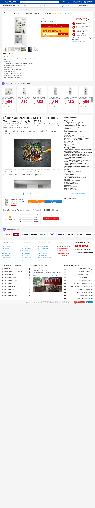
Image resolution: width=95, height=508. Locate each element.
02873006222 (41, 272)
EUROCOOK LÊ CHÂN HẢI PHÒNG (78, 284)
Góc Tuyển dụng (6, 250)
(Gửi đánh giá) (66, 13)
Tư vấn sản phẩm (24, 246)
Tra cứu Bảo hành (42, 255)
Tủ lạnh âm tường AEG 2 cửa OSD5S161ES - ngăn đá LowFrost (24, 99)
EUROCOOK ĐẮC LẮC (16, 293)
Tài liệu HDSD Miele (25, 253)
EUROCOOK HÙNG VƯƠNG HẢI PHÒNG (78, 287)
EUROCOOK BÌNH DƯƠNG (16, 281)
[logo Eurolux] (89, 252)
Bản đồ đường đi (57, 275)
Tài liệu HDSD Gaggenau (26, 250)
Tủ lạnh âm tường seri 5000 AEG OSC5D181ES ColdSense (18, 201)
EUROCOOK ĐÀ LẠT (16, 284)
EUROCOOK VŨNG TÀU (16, 275)
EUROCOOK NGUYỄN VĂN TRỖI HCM (16, 272)
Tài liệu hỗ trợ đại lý (6, 253)
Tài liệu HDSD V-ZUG (25, 255)
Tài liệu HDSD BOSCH (25, 248)
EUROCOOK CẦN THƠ (16, 287)
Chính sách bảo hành (43, 250)
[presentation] (3, 99)
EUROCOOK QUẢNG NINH (78, 293)
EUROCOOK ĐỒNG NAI (16, 278)
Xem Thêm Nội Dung (32, 193)
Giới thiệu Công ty (6, 246)
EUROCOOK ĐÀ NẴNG (78, 272)
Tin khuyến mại (5, 248)
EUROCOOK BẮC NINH (78, 281)
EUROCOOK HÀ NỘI (78, 269)
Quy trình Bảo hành (43, 248)
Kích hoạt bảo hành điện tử (44, 257)
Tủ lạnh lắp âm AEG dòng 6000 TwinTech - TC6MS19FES (85, 99)
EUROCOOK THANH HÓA (78, 290)
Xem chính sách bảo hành (78, 41)
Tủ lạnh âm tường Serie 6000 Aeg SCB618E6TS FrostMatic (39, 99)
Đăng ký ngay (62, 34)
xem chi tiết (80, 27)
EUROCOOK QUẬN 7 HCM (16, 269)
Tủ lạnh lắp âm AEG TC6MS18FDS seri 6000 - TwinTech (55, 99)
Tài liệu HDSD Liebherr (25, 260)
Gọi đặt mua (53, 201)
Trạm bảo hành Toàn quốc (44, 260)
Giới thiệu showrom (38, 275)
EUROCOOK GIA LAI (16, 290)
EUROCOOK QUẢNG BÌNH (78, 298)
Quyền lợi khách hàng (43, 246)
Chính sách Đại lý (6, 255)
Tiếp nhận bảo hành (43, 253)
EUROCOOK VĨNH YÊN (78, 278)
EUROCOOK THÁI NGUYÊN (78, 275)
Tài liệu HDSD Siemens (25, 257)
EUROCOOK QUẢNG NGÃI (16, 295)
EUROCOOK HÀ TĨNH (78, 295)
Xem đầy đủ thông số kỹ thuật (78, 193)
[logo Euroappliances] (80, 252)
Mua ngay (36, 201)
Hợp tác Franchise (6, 257)
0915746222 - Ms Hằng (55, 272)
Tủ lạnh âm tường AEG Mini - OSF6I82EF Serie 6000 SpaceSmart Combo (8, 99)
